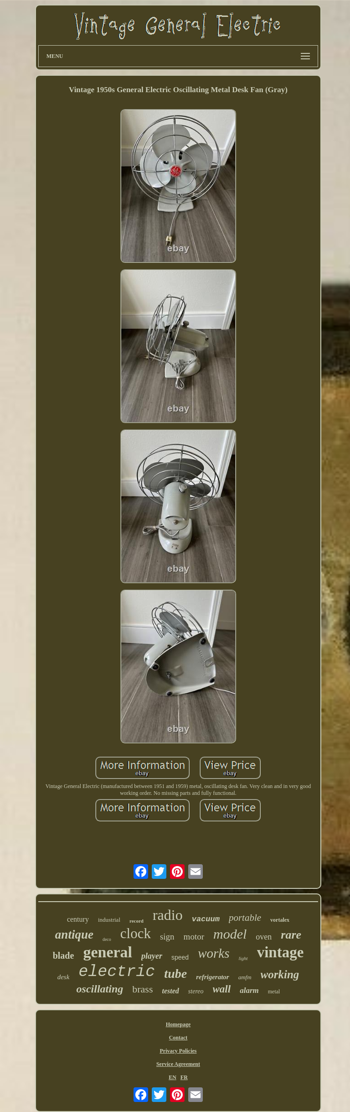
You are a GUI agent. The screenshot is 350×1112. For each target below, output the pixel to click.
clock (135, 933)
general (107, 952)
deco (107, 939)
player (151, 956)
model (230, 933)
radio (168, 915)
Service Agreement (178, 1064)
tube (175, 973)
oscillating (100, 989)
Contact (178, 1037)
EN (172, 1077)
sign (167, 936)
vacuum (206, 919)
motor (194, 936)
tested (170, 991)
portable (245, 917)
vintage (280, 952)
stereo (196, 991)
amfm (245, 977)
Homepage (178, 1024)
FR (184, 1077)
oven (264, 936)
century (78, 919)
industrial (109, 919)
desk (63, 977)
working (280, 974)
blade (63, 955)
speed (180, 957)
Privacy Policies (178, 1051)
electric (116, 972)
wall (222, 989)
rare (291, 934)
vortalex (279, 920)
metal (274, 991)
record (136, 921)
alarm (249, 990)
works (213, 953)
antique (74, 934)
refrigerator (212, 977)
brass (142, 989)
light (242, 958)
